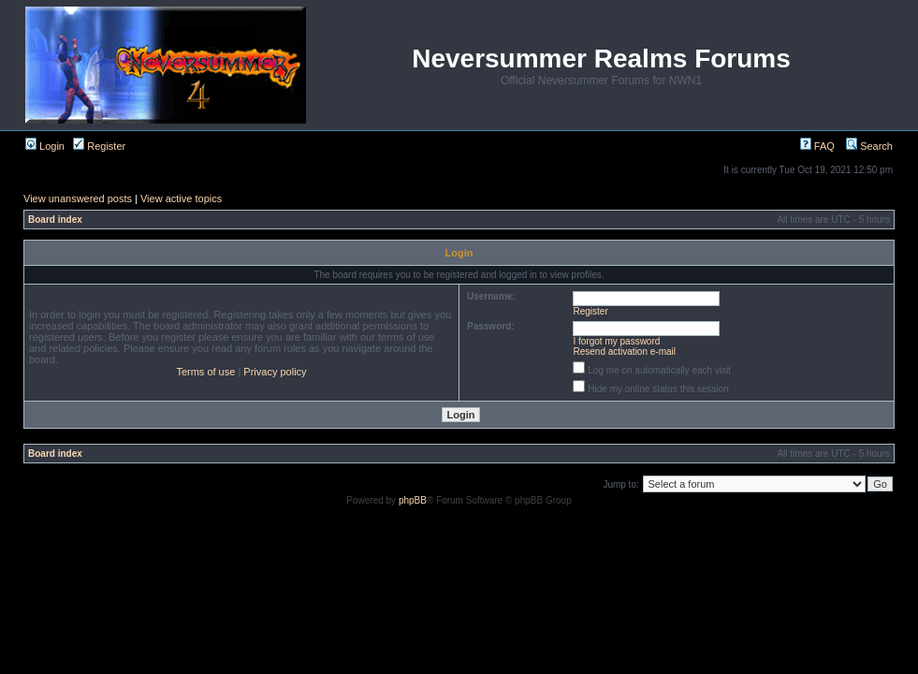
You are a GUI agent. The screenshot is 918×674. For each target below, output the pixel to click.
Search (869, 146)
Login (45, 146)
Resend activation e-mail (625, 351)
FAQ (817, 146)
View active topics (181, 198)
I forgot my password (617, 341)
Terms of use (205, 371)
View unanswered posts (77, 198)
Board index (55, 219)
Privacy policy (274, 371)
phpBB (413, 500)
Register (99, 146)
